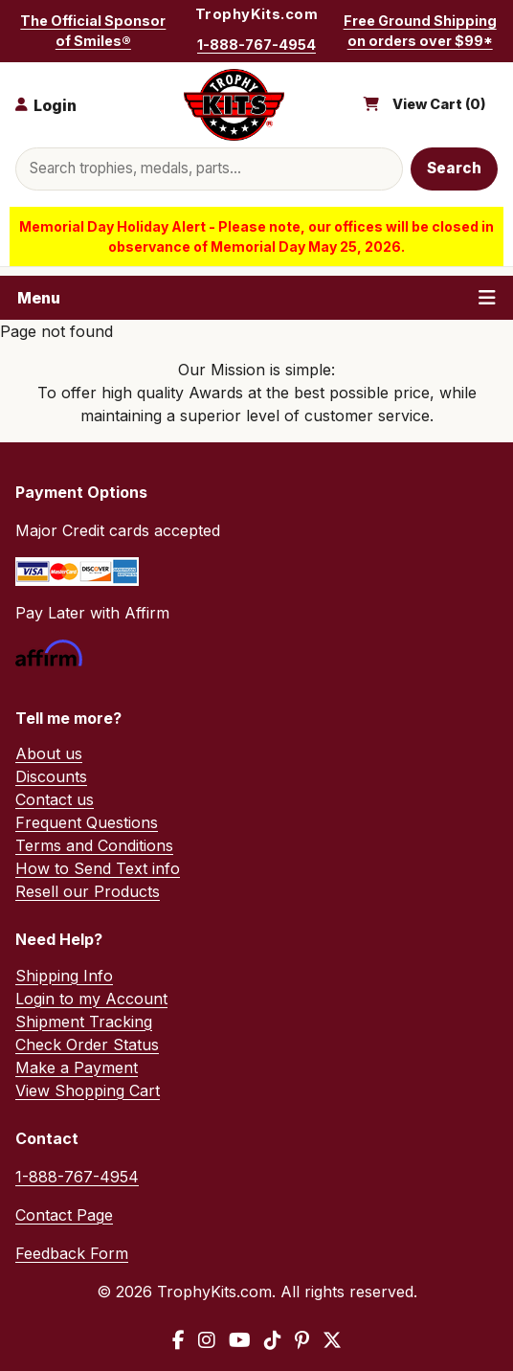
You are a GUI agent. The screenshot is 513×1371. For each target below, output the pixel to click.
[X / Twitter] (332, 1340)
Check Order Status (87, 1044)
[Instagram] (206, 1340)
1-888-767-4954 (256, 44)
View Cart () (439, 104)
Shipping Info (64, 975)
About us (48, 753)
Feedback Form (71, 1253)
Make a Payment (76, 1067)
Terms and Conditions (94, 845)
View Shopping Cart (87, 1090)
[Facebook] (178, 1340)
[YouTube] (240, 1340)
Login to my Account (91, 998)
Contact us (54, 799)
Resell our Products (87, 891)
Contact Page (64, 1215)
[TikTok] (272, 1340)
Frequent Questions (86, 822)
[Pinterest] (302, 1340)
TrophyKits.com (256, 14)
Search (454, 168)
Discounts (51, 776)
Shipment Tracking (83, 1021)
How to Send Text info (97, 868)
